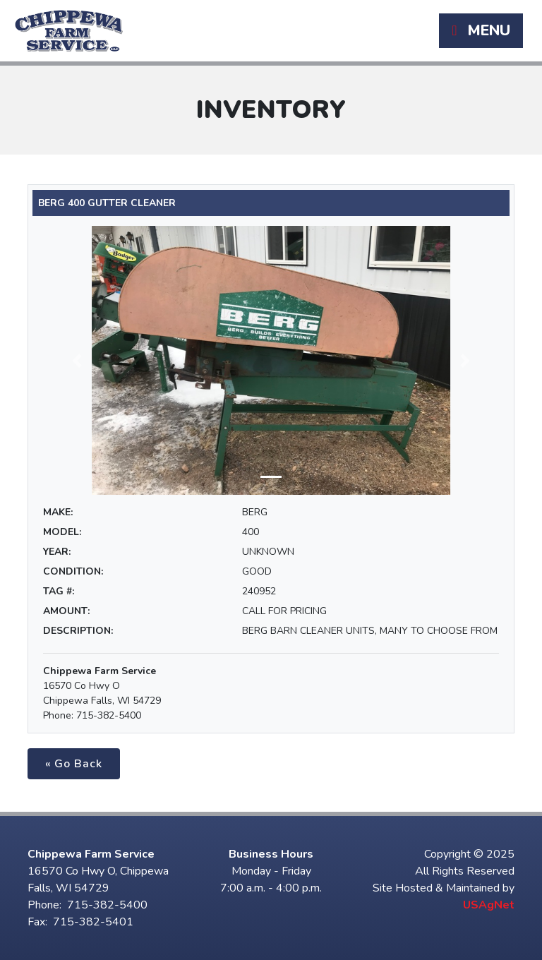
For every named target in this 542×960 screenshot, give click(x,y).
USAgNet (488, 905)
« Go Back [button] (73, 764)
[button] (77, 360)
